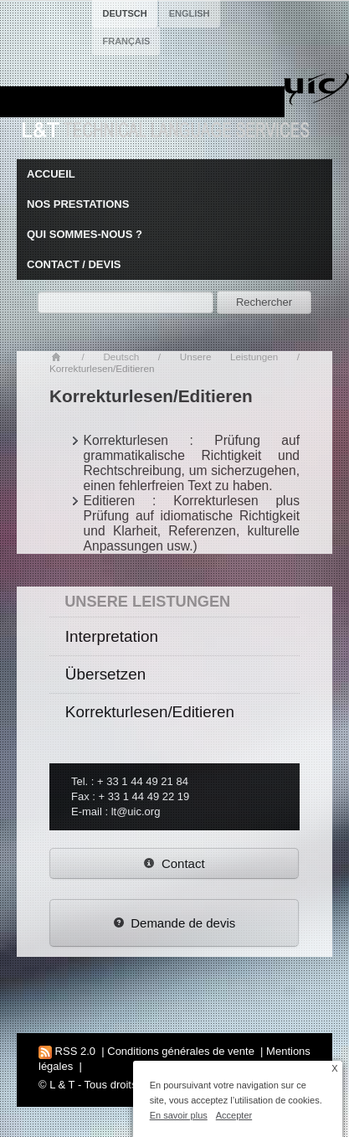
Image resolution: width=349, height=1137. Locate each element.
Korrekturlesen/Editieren (149, 712)
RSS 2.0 (66, 1051)
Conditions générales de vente (180, 1051)
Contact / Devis (74, 264)
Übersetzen (105, 674)
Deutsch (121, 356)
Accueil (51, 174)
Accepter (234, 1115)
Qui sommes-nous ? (84, 234)
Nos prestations (78, 204)
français (126, 41)
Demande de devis (174, 923)
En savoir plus (179, 1115)
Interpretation (111, 636)
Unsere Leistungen (229, 356)
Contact (173, 863)
